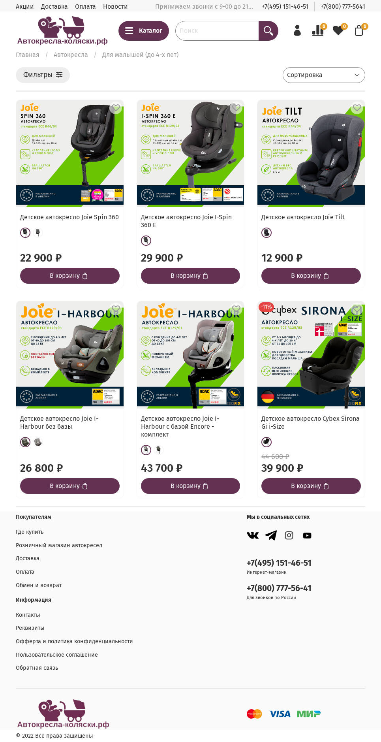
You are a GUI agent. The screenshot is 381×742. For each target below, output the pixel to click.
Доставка (54, 6)
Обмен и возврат (39, 585)
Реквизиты (30, 628)
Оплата (85, 6)
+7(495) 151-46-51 (285, 6)
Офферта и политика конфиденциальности (74, 641)
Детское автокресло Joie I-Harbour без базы (59, 422)
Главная (27, 54)
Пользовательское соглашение (57, 655)
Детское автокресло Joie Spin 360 (69, 217)
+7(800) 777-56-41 (279, 588)
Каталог (143, 31)
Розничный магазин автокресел (59, 545)
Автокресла (71, 54)
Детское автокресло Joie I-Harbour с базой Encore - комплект (180, 426)
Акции (25, 6)
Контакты (28, 615)
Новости (115, 6)
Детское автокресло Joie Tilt (303, 217)
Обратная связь (37, 668)
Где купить (29, 532)
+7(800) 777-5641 (343, 6)
